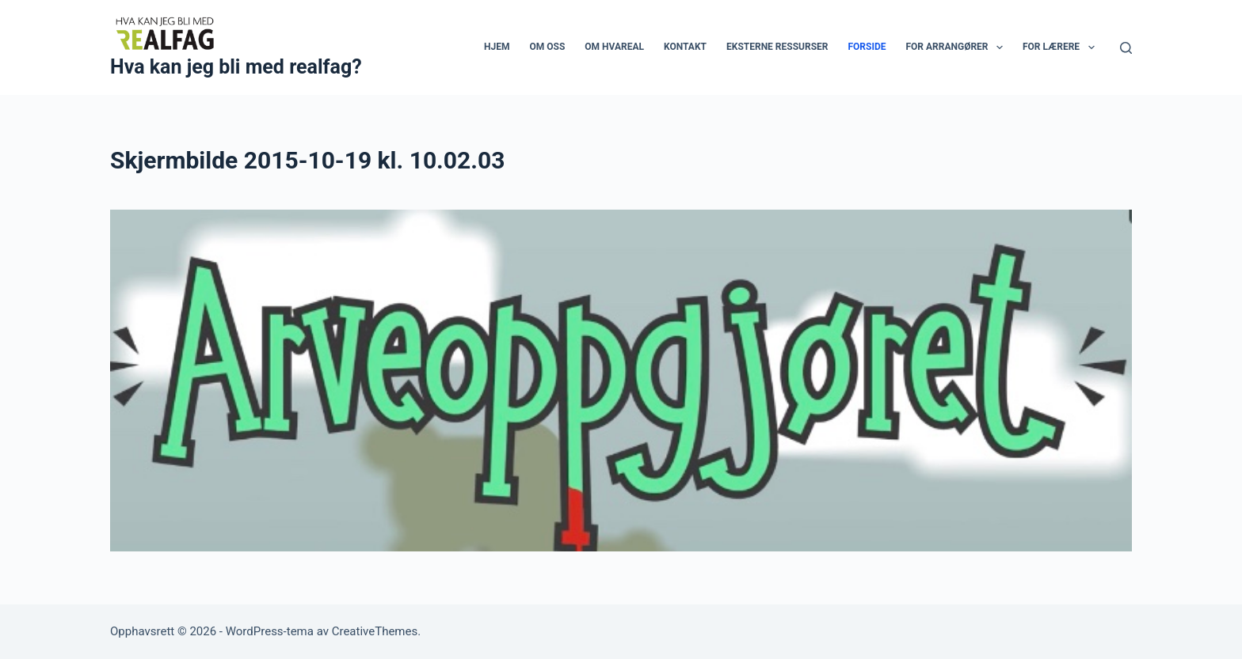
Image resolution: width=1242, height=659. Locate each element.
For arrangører (956, 47)
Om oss (548, 46)
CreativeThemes (375, 631)
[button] (999, 47)
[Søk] (1126, 48)
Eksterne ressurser (777, 46)
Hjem (496, 46)
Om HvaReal (614, 46)
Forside (867, 46)
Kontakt (685, 46)
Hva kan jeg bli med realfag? (236, 66)
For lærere (1062, 47)
